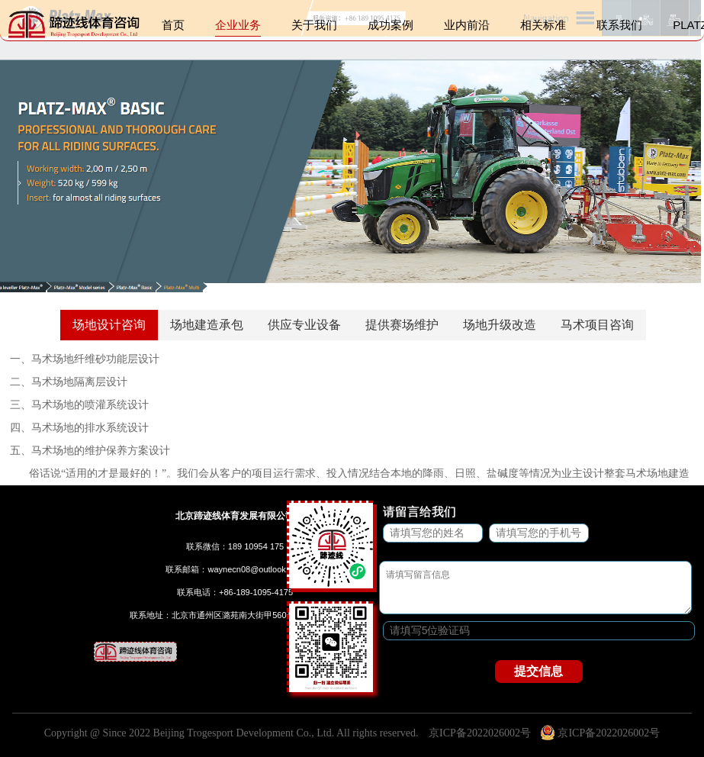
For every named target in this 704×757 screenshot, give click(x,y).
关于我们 (314, 28)
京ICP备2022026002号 (480, 733)
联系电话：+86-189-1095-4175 (235, 592)
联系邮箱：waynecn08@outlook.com (235, 569)
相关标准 (543, 28)
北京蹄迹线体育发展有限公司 (234, 516)
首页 (173, 28)
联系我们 (619, 28)
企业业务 (238, 28)
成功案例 (390, 28)
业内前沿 (467, 28)
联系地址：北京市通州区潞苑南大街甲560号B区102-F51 (235, 615)
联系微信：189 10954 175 (235, 546)
